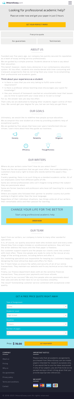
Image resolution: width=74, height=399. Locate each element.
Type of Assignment (14, 302)
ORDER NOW (37, 221)
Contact (5, 386)
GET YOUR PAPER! (46, 344)
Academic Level (12, 311)
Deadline (10, 320)
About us (6, 359)
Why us (5, 368)
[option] (37, 12)
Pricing (5, 364)
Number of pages (13, 329)
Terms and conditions (11, 382)
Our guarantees (8, 373)
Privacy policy (8, 377)
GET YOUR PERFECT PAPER (37, 25)
